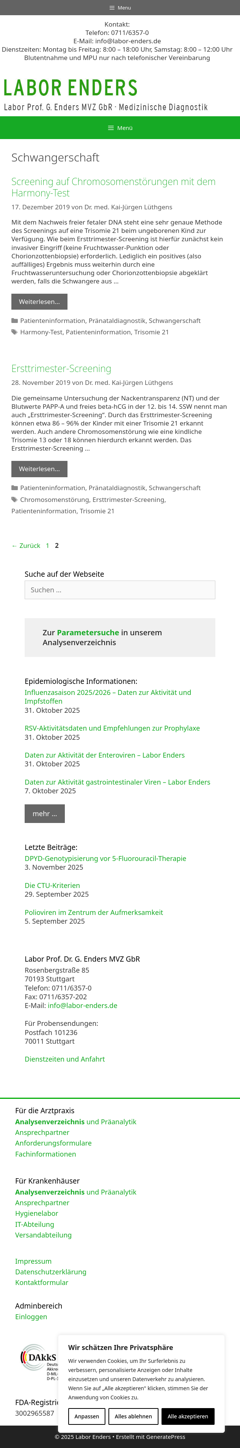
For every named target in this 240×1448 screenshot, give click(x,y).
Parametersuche (88, 632)
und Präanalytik (75, 1121)
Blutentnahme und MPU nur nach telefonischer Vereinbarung (117, 57)
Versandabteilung (43, 1234)
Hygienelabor (36, 1213)
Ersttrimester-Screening (61, 368)
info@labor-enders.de (128, 40)
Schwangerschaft (175, 320)
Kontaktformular (42, 1282)
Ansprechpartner (42, 1132)
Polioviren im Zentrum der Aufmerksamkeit (94, 912)
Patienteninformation (52, 320)
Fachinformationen (45, 1153)
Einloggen (31, 1316)
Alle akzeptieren (188, 1416)
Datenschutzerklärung (50, 1271)
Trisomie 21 (151, 332)
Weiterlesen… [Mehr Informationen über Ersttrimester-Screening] (39, 468)
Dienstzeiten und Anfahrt (65, 1058)
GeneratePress (165, 1436)
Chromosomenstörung (54, 499)
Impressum (33, 1261)
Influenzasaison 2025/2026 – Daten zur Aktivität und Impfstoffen (108, 697)
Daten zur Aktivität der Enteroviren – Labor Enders (105, 755)
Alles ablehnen (133, 1416)
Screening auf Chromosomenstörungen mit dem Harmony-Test (113, 187)
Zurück (25, 545)
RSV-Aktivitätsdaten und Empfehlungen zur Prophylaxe (112, 728)
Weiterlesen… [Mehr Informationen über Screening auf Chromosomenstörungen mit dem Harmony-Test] (39, 301)
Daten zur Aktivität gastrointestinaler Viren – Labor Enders (117, 782)
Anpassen (87, 1416)
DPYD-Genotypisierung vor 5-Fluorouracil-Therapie (106, 858)
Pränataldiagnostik (117, 320)
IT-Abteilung (34, 1224)
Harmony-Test (41, 332)
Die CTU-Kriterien (52, 885)
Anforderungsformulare (53, 1142)
